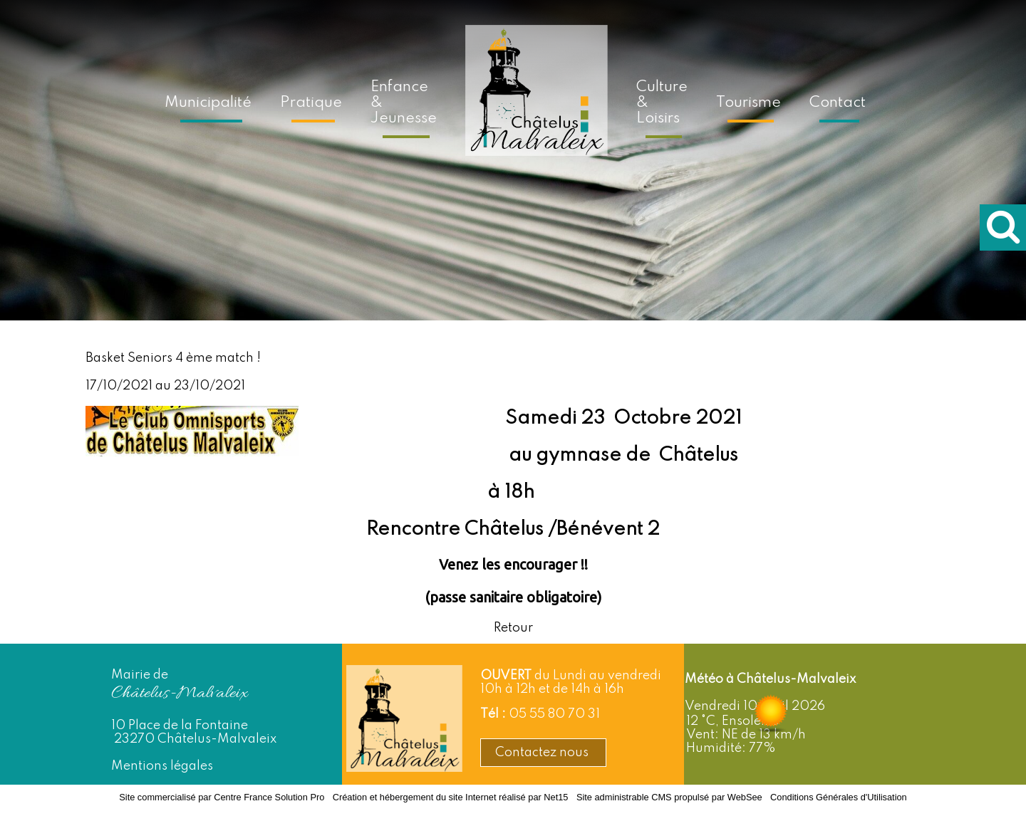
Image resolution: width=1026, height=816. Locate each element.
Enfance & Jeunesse (403, 103)
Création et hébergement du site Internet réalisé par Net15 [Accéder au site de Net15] (451, 797)
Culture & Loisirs (662, 103)
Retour (513, 628)
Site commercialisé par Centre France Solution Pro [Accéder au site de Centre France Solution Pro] (221, 797)
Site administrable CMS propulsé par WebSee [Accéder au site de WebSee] (669, 797)
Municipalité (208, 102)
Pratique (311, 102)
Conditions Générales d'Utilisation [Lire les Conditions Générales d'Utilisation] (838, 797)
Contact (837, 102)
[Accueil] (536, 100)
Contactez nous (543, 752)
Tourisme (748, 102)
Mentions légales (162, 766)
